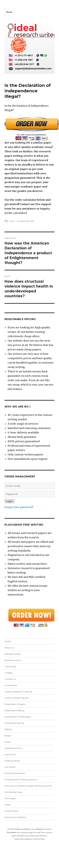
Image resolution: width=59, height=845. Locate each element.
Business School (13, 660)
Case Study (10, 666)
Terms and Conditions (15, 817)
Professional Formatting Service (21, 779)
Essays (8, 735)
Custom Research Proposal (18, 691)
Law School (10, 754)
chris (11, 221)
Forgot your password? (19, 507)
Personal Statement (15, 773)
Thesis (8, 804)
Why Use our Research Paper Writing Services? (28, 786)
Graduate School (13, 748)
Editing (8, 729)
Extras (7, 742)
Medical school (12, 760)
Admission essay (13, 654)
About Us (9, 647)
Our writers (10, 767)
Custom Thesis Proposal (16, 698)
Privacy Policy (11, 811)
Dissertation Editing (14, 710)
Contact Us (10, 679)
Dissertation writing (14, 723)
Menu (9, 12)
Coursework (11, 685)
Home (8, 641)
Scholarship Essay (13, 792)
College (9, 672)
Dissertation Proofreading (18, 716)
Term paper (10, 798)
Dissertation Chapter (15, 704)
